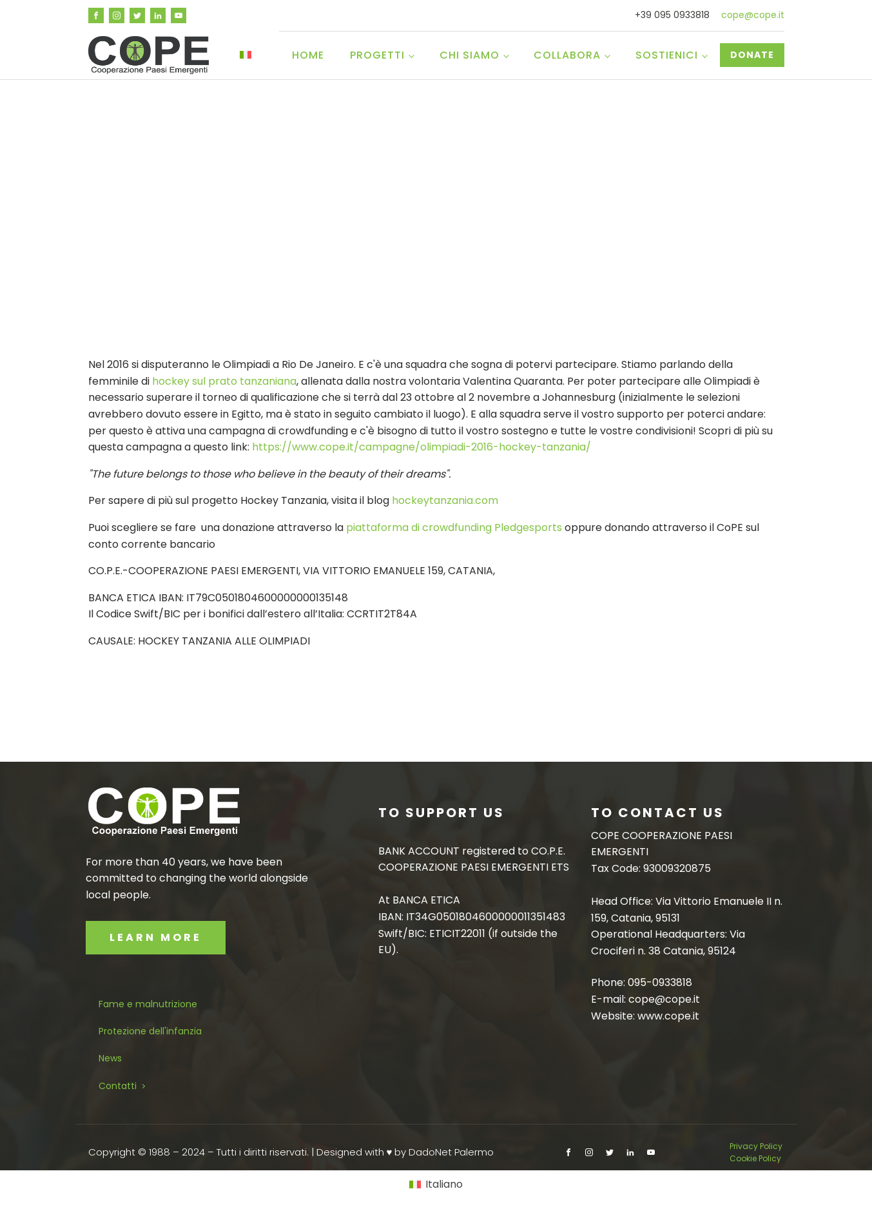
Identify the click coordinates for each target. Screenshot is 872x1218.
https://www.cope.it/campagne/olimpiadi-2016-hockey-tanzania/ (421, 447)
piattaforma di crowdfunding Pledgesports (454, 527)
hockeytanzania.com (445, 500)
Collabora (567, 55)
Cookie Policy (755, 1158)
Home (308, 55)
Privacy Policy (757, 1146)
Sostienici (666, 55)
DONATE (752, 54)
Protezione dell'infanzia (150, 1031)
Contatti (118, 1085)
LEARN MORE (156, 937)
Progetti (377, 55)
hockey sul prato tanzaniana (224, 381)
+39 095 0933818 (672, 15)
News (110, 1058)
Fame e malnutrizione (148, 1004)
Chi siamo (469, 55)
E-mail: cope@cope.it (645, 999)
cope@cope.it (752, 15)
